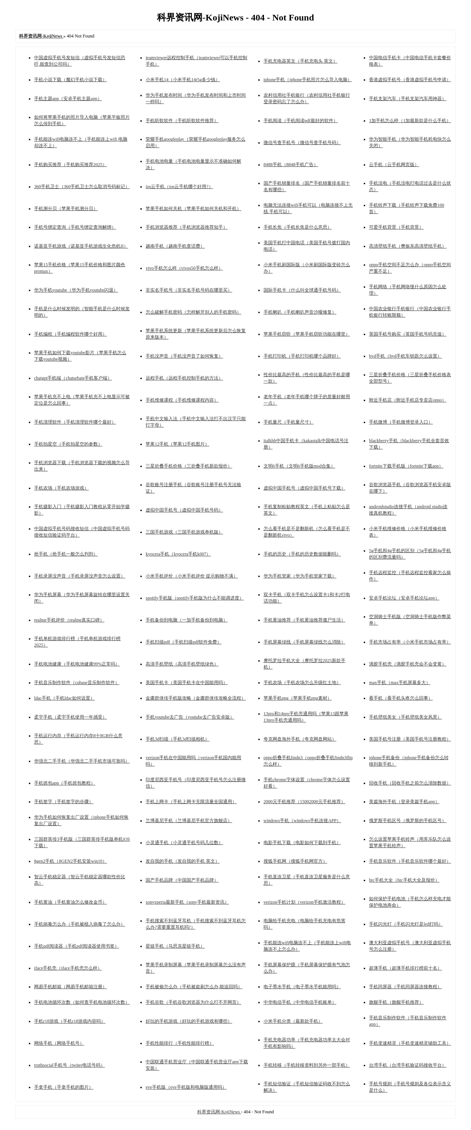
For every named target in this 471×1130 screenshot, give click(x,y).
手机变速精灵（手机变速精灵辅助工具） (410, 1043)
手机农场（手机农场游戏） (61, 488)
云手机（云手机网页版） (394, 164)
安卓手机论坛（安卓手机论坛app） (404, 598)
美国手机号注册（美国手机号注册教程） (410, 739)
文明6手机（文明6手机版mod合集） (299, 466)
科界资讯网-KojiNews (219, 1111)
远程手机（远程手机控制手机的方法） (184, 378)
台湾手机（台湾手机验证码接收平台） (407, 1065)
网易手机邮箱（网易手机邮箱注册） (70, 986)
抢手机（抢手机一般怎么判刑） (66, 554)
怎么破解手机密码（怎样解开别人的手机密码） (193, 312)
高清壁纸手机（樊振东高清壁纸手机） (407, 246)
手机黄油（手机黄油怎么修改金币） (70, 902)
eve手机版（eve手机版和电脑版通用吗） (186, 1087)
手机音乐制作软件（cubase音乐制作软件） (76, 682)
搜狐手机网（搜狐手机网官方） (295, 861)
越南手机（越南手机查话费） (175, 246)
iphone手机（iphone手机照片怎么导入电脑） (308, 79)
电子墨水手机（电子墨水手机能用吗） (302, 986)
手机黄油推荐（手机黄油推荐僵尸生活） (304, 620)
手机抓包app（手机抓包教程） (64, 783)
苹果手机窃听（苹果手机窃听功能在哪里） (307, 334)
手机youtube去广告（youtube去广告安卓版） (190, 717)
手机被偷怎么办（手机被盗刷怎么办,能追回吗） (194, 986)
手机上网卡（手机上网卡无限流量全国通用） (191, 801)
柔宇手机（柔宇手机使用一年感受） (70, 717)
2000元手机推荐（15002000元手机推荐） (304, 801)
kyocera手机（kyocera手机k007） (178, 554)
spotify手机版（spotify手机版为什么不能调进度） (195, 598)
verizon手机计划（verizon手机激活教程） (304, 902)
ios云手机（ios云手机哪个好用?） (179, 186)
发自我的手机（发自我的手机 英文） (183, 861)
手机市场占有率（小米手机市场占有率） (410, 642)
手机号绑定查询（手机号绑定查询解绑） (75, 227)
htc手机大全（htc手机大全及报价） (404, 880)
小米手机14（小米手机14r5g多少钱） (183, 79)
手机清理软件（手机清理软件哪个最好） (75, 422)
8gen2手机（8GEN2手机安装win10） (70, 861)
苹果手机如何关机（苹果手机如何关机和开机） (193, 208)
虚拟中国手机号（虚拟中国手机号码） (184, 510)
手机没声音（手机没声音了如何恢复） (184, 356)
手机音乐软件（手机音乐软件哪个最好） (410, 861)
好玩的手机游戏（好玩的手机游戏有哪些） (189, 1021)
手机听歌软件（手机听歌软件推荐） (182, 120)
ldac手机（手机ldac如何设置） (64, 698)
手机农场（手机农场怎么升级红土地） (302, 682)
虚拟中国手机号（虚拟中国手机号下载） (304, 488)
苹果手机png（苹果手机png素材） (298, 698)
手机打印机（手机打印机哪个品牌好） (302, 356)
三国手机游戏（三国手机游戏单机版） (184, 532)
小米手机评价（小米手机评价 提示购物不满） (192, 576)
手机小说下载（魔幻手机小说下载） (70, 79)
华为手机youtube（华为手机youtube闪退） (76, 290)
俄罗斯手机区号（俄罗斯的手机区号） (407, 820)
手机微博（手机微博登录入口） (401, 422)
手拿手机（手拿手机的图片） (63, 1087)
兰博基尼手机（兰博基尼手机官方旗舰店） (189, 820)
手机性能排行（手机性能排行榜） (180, 1043)
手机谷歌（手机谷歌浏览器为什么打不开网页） (193, 1002)
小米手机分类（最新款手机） (293, 1021)
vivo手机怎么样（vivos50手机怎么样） (184, 268)
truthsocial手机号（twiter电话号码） (69, 1065)
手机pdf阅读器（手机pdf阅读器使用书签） (76, 946)
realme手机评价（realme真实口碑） (69, 620)
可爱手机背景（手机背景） (396, 227)
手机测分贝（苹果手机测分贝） (66, 208)
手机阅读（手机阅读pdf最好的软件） (301, 120)
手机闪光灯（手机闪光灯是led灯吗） (406, 924)
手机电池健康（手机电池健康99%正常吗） (77, 664)
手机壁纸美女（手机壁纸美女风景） (405, 717)
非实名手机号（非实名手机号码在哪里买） (189, 290)
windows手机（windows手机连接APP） (302, 820)
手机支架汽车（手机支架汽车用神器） (407, 98)
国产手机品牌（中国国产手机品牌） (182, 880)
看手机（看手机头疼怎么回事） (401, 698)
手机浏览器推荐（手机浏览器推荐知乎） (187, 227)
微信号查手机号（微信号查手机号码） (302, 142)
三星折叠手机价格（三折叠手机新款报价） (189, 466)
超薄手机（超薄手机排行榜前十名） (405, 968)
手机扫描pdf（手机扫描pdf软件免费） (183, 642)
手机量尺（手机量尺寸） (289, 422)
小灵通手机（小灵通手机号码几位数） (184, 842)
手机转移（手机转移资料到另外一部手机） (307, 1065)
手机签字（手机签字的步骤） (63, 801)
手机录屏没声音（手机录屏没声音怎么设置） (79, 576)
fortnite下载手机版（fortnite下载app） (406, 466)
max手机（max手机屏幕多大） (399, 682)
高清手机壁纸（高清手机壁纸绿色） (182, 664)
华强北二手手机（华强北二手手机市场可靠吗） (82, 761)
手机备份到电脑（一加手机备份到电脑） (187, 620)
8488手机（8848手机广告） (291, 164)
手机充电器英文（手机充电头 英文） (301, 61)
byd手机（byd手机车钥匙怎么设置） (405, 356)
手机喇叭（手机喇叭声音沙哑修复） (300, 312)
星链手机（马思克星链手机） (175, 946)
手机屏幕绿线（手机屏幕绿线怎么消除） (304, 642)
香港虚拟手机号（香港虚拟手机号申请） (410, 79)
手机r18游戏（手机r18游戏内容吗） (69, 1021)
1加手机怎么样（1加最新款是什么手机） (410, 120)
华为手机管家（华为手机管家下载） (300, 576)
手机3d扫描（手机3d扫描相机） (177, 739)
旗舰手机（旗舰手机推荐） (396, 1002)
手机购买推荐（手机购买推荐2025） (70, 164)
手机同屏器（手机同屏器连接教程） (405, 986)
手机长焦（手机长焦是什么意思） (298, 227)
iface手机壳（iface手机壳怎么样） (68, 968)
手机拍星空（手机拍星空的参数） (68, 444)
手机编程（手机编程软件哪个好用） (70, 334)
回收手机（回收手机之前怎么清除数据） (410, 783)
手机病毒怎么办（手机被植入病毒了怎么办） (79, 924)
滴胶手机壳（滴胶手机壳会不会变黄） (407, 664)
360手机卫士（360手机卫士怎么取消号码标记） (82, 186)
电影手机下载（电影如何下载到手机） (302, 842)
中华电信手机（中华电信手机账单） (300, 1002)
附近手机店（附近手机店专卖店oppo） (407, 400)
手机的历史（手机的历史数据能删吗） (302, 554)
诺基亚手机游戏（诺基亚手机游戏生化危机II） (81, 246)
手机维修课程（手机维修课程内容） (182, 400)
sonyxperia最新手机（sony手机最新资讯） (187, 902)
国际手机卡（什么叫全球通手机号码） (302, 290)
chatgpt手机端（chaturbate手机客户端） (73, 378)
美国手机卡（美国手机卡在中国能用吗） (187, 682)
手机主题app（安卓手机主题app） (68, 98)
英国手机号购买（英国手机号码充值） (407, 334)
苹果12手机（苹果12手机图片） (177, 444)
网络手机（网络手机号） (59, 1043)
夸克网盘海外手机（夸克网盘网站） (300, 739)
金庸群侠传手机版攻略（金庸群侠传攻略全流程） (196, 698)
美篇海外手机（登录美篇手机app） (404, 801)
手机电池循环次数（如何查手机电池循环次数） (82, 1002)
